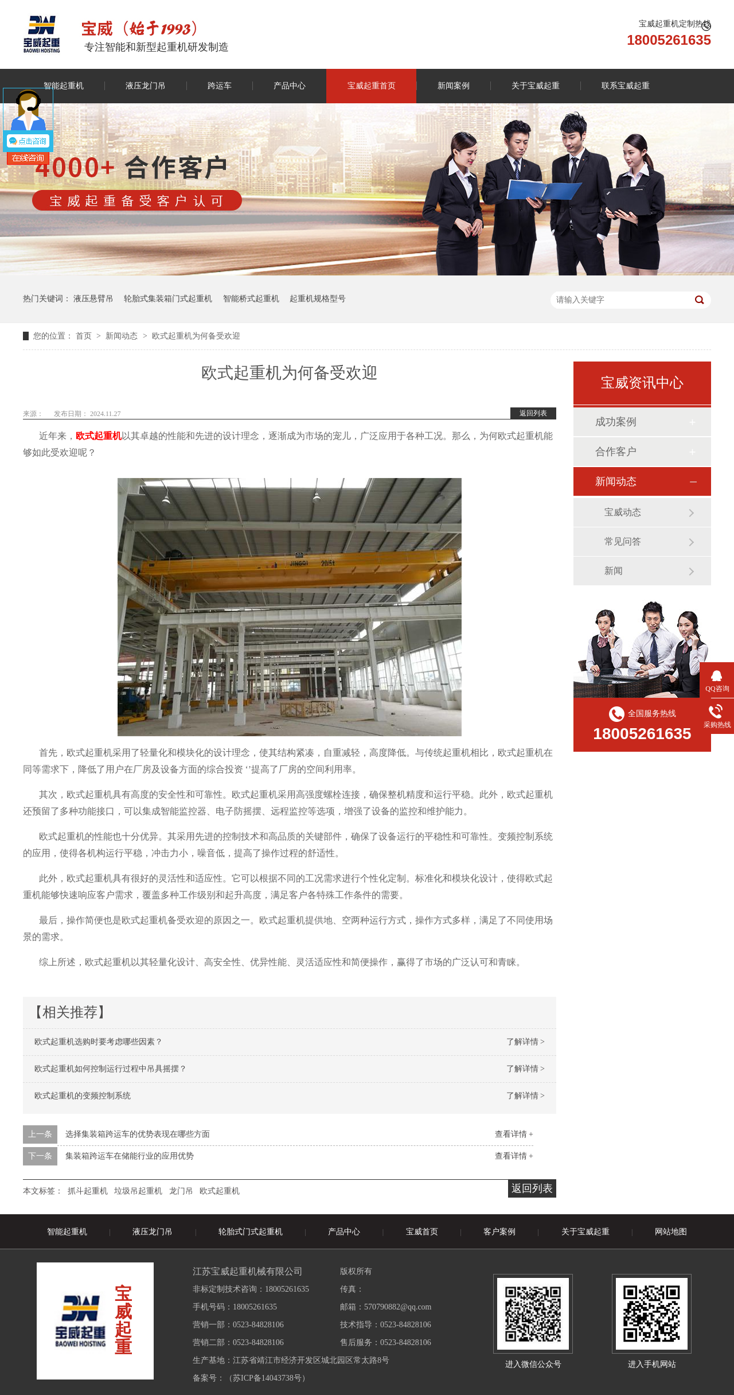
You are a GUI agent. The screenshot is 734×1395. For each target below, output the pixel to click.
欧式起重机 (220, 1191)
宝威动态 (622, 512)
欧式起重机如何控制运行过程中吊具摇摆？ (110, 1068)
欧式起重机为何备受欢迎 (196, 336)
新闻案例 (454, 85)
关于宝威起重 (536, 85)
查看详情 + (514, 1134)
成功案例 (616, 422)
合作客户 (616, 451)
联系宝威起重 (626, 85)
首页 (85, 336)
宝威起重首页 (372, 85)
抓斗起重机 (88, 1191)
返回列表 (533, 413)
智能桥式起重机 (251, 298)
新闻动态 (123, 336)
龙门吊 (181, 1191)
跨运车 (220, 85)
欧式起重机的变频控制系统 (82, 1095)
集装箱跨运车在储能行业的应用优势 (129, 1156)
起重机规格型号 (318, 298)
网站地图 (671, 1231)
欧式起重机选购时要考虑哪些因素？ (98, 1041)
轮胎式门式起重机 (250, 1231)
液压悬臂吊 (93, 298)
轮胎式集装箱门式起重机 (168, 298)
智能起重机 (64, 85)
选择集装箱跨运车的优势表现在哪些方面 (137, 1134)
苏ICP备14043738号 (267, 1378)
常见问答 (622, 541)
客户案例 (499, 1231)
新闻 (613, 571)
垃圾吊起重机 (138, 1191)
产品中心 (290, 85)
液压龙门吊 (146, 85)
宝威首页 (422, 1231)
